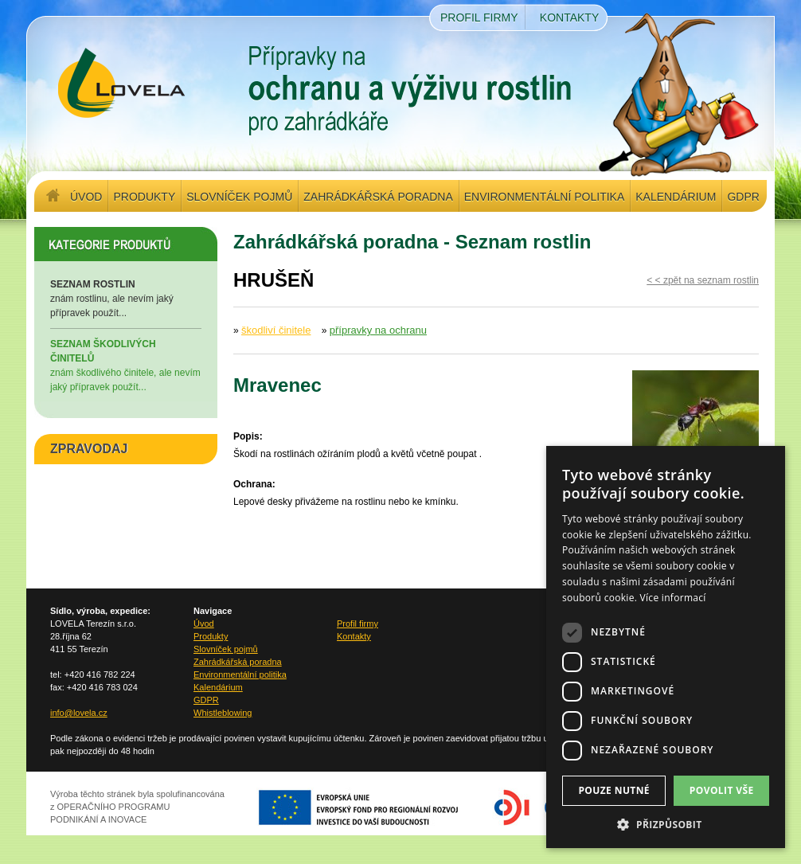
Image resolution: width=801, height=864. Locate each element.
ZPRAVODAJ (89, 448)
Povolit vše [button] (722, 790)
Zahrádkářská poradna (377, 196)
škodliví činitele (276, 330)
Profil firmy (479, 17)
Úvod (86, 196)
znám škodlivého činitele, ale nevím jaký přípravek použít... (125, 365)
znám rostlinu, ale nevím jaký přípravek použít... (125, 298)
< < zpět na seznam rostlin (703, 280)
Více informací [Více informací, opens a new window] (673, 597)
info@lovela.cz (78, 712)
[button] (665, 824)
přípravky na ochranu (378, 330)
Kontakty (569, 17)
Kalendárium (675, 196)
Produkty (144, 196)
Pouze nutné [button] (614, 790)
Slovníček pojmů (239, 196)
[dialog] (665, 647)
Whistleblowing (222, 712)
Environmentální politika (544, 196)
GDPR (743, 196)
